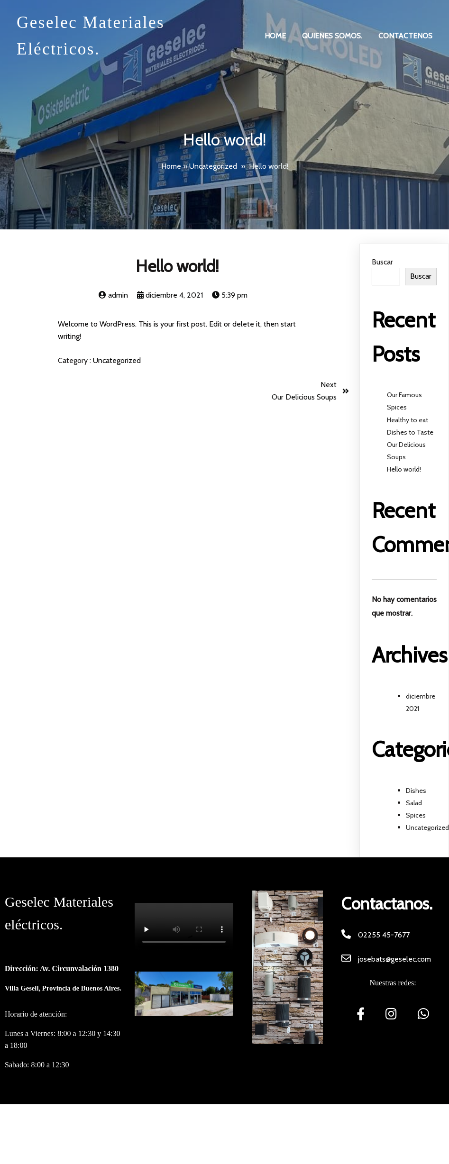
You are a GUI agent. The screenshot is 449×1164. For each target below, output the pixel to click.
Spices (416, 815)
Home (171, 166)
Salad (414, 803)
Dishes (416, 790)
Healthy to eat (407, 420)
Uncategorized (213, 166)
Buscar (382, 261)
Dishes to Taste (410, 432)
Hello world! (404, 469)
